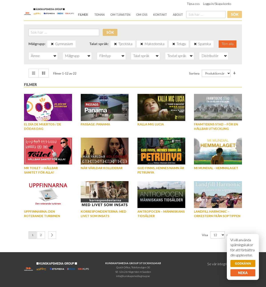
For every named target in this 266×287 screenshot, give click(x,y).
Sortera (194, 73)
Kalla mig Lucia (150, 124)
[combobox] (206, 14)
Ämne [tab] (35, 55)
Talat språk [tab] (141, 55)
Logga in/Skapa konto (217, 4)
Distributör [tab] (210, 55)
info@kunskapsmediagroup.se (133, 276)
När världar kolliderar (102, 168)
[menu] (130, 14)
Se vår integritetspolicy (224, 264)
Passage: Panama (95, 124)
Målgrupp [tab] (72, 55)
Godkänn (243, 263)
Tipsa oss (193, 4)
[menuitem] (83, 14)
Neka (243, 273)
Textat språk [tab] (176, 55)
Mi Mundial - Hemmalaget (216, 168)
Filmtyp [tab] (105, 55)
